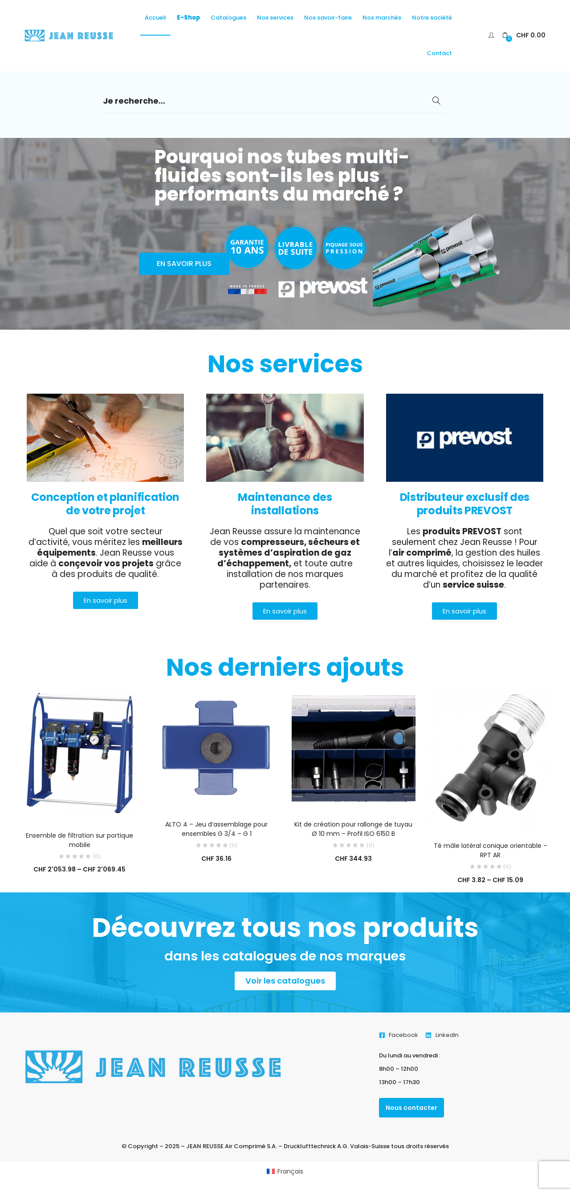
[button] (524, 35)
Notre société (432, 17)
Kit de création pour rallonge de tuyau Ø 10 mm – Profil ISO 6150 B (353, 829)
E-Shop (188, 17)
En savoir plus (184, 263)
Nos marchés (381, 17)
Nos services (275, 17)
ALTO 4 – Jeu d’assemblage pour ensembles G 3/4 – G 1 (216, 829)
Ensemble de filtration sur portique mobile (79, 840)
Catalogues (228, 17)
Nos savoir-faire (328, 17)
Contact (439, 53)
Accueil (155, 17)
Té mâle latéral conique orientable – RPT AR (490, 850)
